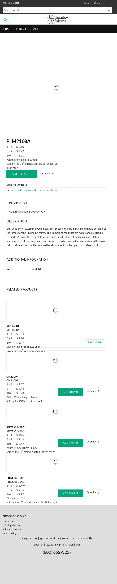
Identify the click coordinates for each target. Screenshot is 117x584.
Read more (94, 342)
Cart (109, 3)
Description (18, 203)
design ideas (28, 538)
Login (86, 3)
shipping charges (11, 525)
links (78, 544)
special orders (49, 538)
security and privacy (56, 544)
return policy (9, 533)
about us (39, 544)
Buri (19, 190)
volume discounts (12, 529)
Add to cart (22, 174)
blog (71, 544)
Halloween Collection (31, 190)
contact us (8, 521)
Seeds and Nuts (49, 190)
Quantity (45, 173)
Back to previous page (21, 28)
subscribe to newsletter (78, 538)
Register (98, 3)
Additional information (27, 211)
